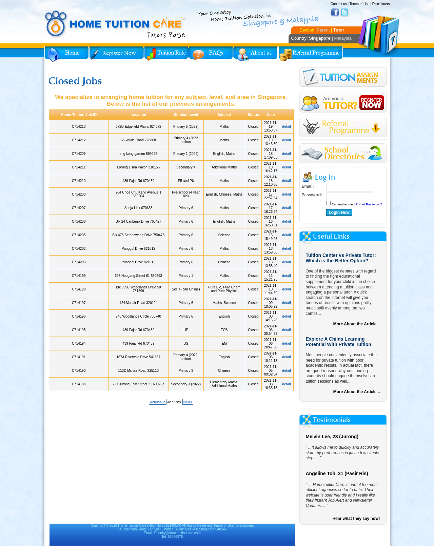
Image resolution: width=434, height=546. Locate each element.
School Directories (343, 153)
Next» (187, 402)
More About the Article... (356, 324)
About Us (256, 54)
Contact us (339, 4)
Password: (312, 195)
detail (286, 126)
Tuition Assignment (343, 78)
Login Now (339, 212)
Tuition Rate (166, 54)
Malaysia (342, 38)
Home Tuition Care (132, 525)
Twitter (344, 12)
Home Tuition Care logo (115, 24)
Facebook (335, 12)
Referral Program (310, 54)
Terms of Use (360, 4)
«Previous (157, 402)
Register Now (116, 54)
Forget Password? (369, 204)
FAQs (211, 54)
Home (66, 54)
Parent (323, 30)
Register (343, 103)
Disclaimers (381, 4)
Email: (308, 186)
